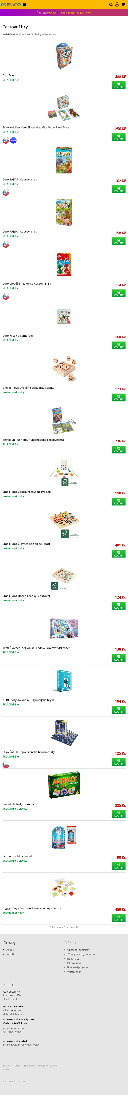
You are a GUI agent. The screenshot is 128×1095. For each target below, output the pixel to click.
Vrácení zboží (74, 971)
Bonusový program (77, 967)
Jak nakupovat (74, 963)
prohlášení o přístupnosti (37, 1065)
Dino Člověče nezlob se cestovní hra (26, 283)
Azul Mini (8, 75)
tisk (18, 1065)
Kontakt (10, 954)
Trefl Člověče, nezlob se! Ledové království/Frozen (36, 648)
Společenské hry (33, 34)
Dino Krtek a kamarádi (17, 335)
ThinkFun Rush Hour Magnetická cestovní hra (33, 440)
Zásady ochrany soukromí (81, 954)
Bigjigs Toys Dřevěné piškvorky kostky (28, 388)
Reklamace (73, 958)
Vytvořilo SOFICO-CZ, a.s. (14, 1081)
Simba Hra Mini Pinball (17, 856)
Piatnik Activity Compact (19, 804)
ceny (89, 12)
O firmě (10, 949)
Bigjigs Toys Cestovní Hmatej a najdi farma (31, 908)
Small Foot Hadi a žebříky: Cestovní (26, 596)
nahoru (7, 1065)
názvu (80, 12)
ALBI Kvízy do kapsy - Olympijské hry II (28, 700)
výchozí (52, 12)
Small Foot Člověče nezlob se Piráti (26, 544)
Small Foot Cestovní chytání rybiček (26, 492)
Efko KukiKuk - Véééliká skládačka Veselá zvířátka (35, 127)
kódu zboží (67, 12)
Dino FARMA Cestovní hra (19, 231)
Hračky (19, 34)
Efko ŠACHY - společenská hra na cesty (28, 752)
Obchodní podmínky (78, 949)
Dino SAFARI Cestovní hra (19, 179)
